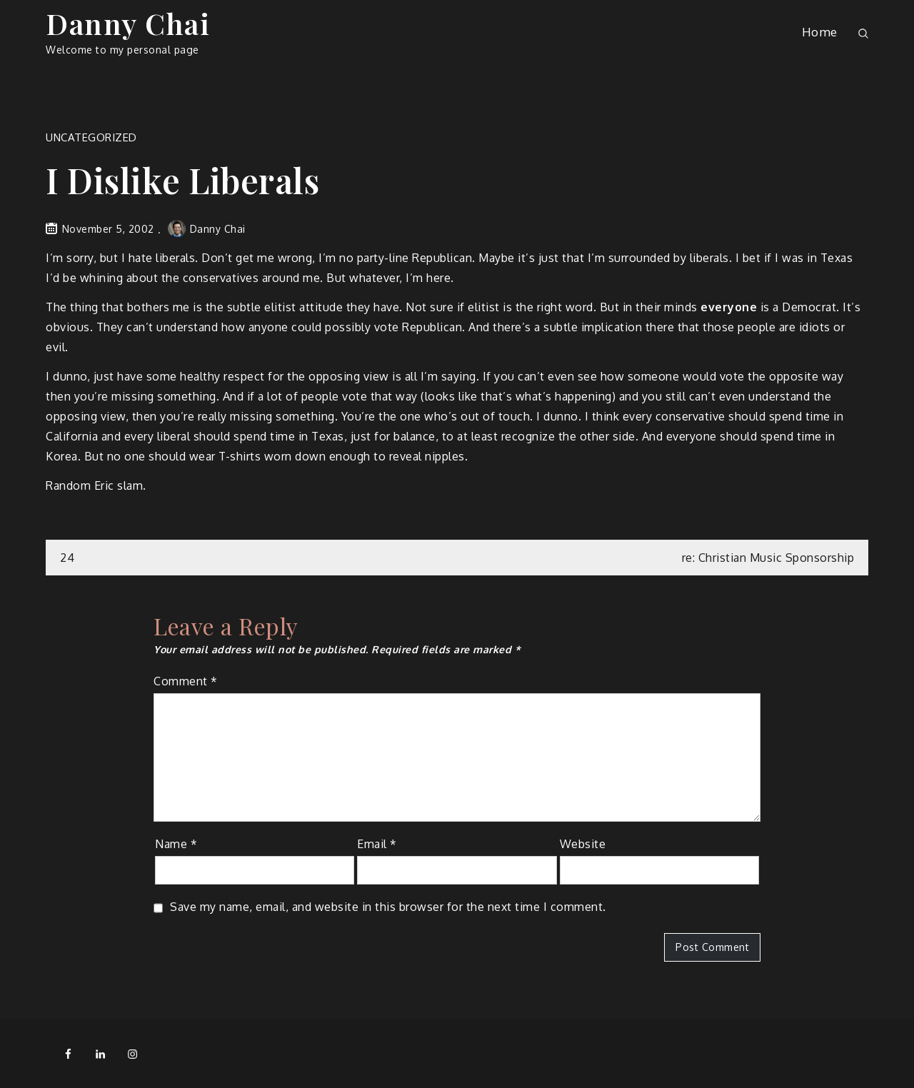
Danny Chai (128, 23)
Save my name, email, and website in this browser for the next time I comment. (388, 907)
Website (583, 844)
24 (67, 557)
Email (377, 844)
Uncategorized (91, 137)
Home (820, 31)
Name (176, 844)
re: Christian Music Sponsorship (768, 557)
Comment (186, 681)
